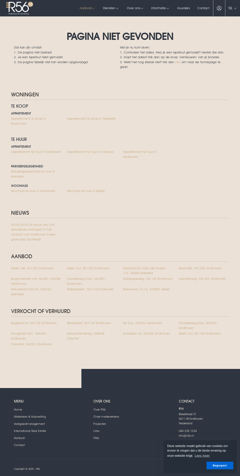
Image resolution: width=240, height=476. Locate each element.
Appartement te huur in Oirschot (90, 152)
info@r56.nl (186, 435)
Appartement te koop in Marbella (91, 118)
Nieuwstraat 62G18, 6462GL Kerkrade (31, 291)
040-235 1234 (188, 431)
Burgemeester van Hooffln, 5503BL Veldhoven (36, 281)
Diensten (111, 8)
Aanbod (87, 8)
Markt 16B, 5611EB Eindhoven (32, 268)
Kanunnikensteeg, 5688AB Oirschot (86, 336)
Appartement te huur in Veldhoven (140, 154)
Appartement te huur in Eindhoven (36, 152)
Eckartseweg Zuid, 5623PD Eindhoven (198, 325)
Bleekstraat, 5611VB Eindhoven (89, 323)
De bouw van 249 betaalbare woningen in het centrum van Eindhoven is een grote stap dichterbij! (33, 232)
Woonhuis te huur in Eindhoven (33, 191)
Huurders (183, 8)
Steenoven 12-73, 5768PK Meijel (146, 289)
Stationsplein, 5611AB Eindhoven (90, 289)
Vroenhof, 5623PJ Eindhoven (31, 344)
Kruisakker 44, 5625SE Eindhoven (146, 333)
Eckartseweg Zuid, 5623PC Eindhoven (86, 281)
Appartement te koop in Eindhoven (28, 121)
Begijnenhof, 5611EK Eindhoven (34, 323)
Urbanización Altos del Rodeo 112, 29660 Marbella (144, 270)
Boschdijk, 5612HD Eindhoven (200, 268)
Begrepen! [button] (220, 465)
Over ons (135, 8)
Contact (203, 8)
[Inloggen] (219, 8)
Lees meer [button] (202, 455)
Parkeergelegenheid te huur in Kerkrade (33, 174)
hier (178, 62)
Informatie (160, 8)
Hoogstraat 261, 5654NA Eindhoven (29, 336)
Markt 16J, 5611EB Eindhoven (88, 268)
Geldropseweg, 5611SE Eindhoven (148, 279)
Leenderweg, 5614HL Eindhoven (202, 279)
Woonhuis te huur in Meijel (86, 191)
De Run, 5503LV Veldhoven (142, 323)
